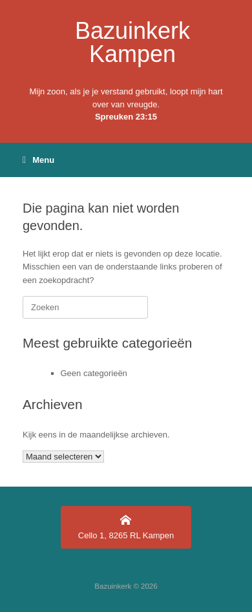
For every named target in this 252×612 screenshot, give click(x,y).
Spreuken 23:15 (126, 116)
